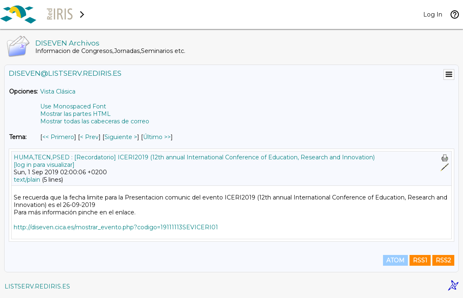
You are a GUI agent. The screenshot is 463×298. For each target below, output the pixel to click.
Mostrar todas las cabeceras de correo (94, 121)
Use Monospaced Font (73, 106)
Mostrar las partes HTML (75, 114)
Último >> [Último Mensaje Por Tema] (157, 137)
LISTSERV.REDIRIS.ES (37, 286)
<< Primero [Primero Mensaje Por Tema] (58, 137)
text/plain (27, 179)
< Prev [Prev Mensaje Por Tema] (89, 137)
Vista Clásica (57, 91)
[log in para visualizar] (44, 164)
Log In (432, 14)
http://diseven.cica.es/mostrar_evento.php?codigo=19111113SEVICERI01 (116, 227)
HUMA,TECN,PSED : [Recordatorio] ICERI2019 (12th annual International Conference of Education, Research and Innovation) (194, 157)
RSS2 (443, 260)
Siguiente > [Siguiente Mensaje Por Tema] (120, 137)
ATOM (395, 260)
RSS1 (420, 260)
